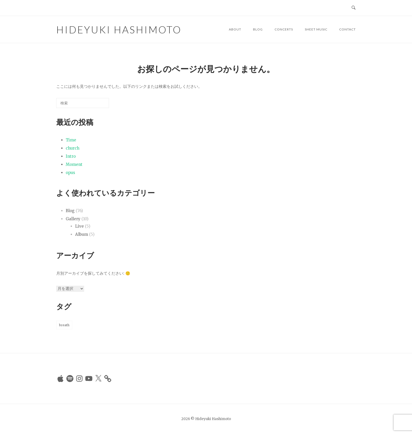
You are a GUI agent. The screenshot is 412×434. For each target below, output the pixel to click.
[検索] (97, 105)
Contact (347, 29)
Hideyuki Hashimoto (119, 29)
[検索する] (82, 103)
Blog (258, 29)
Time (71, 139)
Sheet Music (316, 29)
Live (79, 226)
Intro (71, 156)
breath (64, 325)
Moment (74, 164)
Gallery (73, 218)
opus (70, 172)
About (235, 29)
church (72, 148)
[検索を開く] (353, 8)
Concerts (284, 29)
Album (81, 234)
